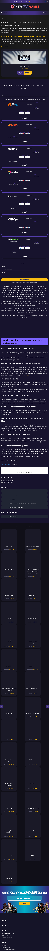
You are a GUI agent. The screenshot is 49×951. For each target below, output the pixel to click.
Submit (25, 892)
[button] (1, 694)
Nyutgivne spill (6, 923)
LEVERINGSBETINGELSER (8, 940)
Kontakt (4, 933)
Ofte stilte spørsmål (8, 926)
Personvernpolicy (7, 942)
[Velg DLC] (24, 95)
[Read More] (24, 47)
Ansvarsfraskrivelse (8, 938)
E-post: (3, 267)
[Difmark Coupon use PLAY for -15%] (24, 321)
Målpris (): (4, 273)
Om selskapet (6, 935)
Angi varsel (24, 280)
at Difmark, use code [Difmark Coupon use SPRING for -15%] (22, 1)
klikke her (26, 363)
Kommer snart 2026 (8, 921)
